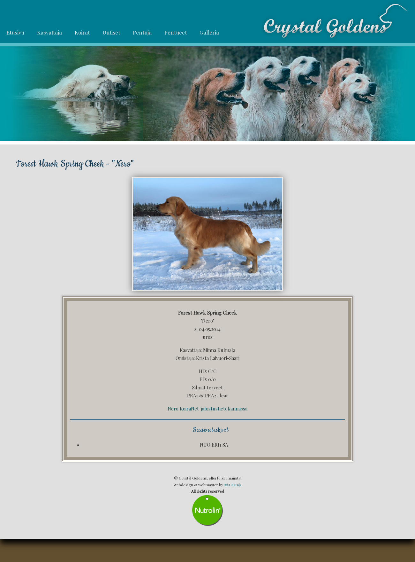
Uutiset (111, 32)
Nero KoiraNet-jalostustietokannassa (207, 408)
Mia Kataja (233, 484)
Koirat (82, 32)
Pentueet (175, 32)
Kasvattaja (49, 32)
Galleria (209, 32)
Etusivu (15, 32)
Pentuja (142, 32)
